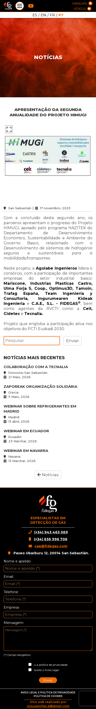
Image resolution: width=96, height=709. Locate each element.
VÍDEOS (82, 9)
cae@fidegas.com (50, 546)
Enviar (48, 680)
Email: (9, 576)
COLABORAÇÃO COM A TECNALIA (48, 371)
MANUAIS (82, 3)
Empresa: (11, 607)
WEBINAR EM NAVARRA (48, 455)
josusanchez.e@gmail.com (48, 706)
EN (43, 15)
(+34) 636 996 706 (50, 539)
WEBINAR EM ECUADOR (48, 436)
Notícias (48, 474)
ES (34, 15)
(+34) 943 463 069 (51, 532)
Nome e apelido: (17, 561)
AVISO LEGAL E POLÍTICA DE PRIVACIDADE (48, 692)
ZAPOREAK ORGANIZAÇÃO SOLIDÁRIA (48, 391)
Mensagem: (14, 623)
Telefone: (11, 592)
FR (52, 15)
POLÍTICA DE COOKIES (48, 696)
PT (61, 15)
